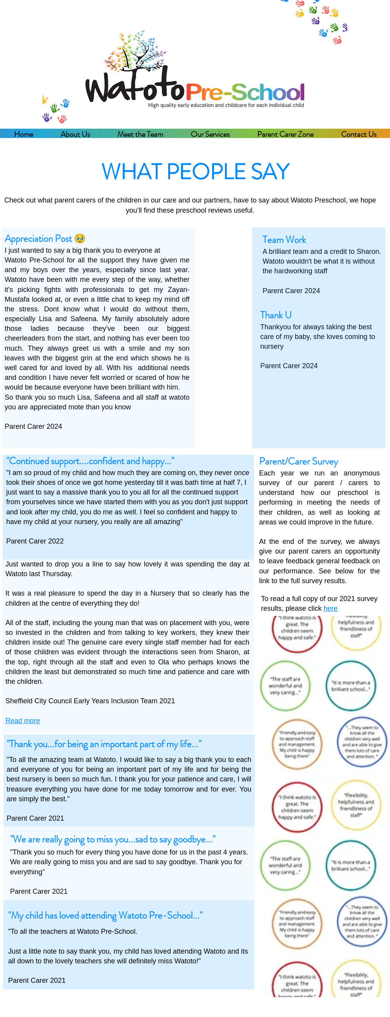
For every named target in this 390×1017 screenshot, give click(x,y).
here (331, 608)
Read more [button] (22, 721)
